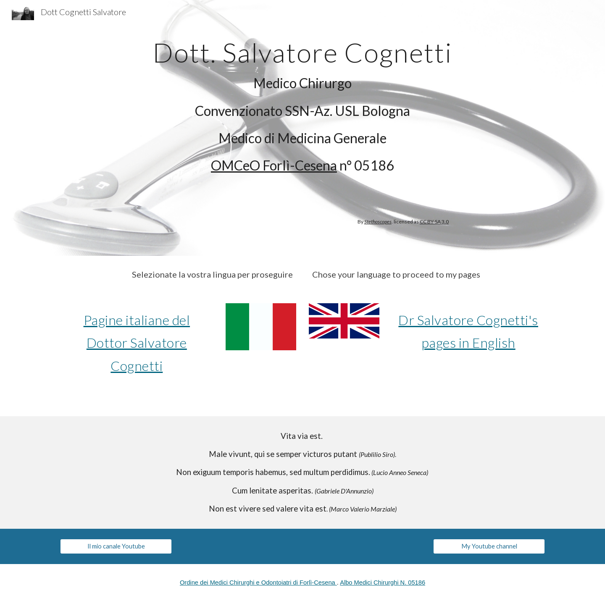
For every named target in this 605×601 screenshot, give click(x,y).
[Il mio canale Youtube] (115, 546)
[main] (302, 104)
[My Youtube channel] (489, 546)
